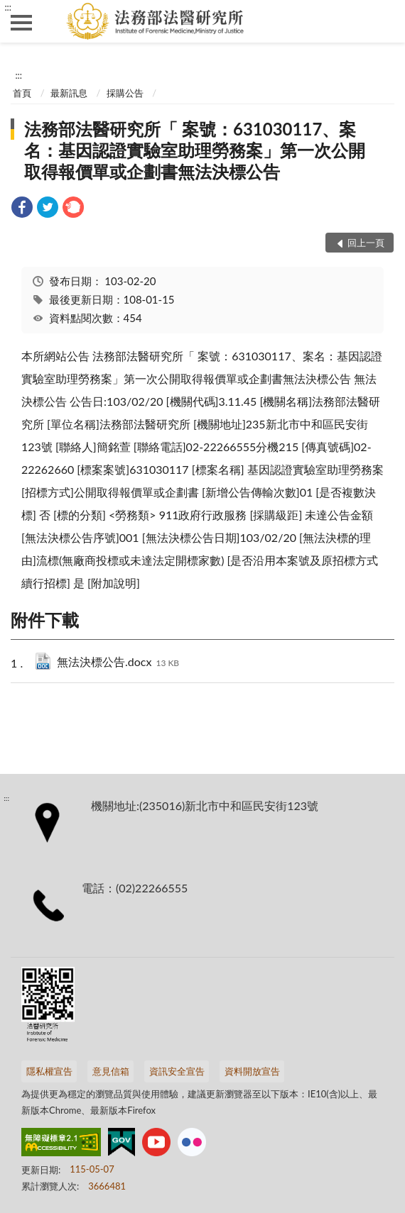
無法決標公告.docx (118, 663)
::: (7, 7)
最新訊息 (68, 93)
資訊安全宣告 (177, 1071)
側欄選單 (21, 23)
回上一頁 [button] (365, 242)
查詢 (383, 21)
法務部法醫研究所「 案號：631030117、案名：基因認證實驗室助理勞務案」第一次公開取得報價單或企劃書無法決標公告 (194, 150)
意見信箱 (110, 1071)
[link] (22, 208)
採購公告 (125, 93)
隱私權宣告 (49, 1071)
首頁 (22, 93)
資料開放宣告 (252, 1071)
